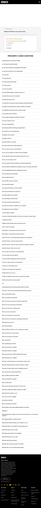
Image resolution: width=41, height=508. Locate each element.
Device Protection (4, 499)
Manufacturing (14, 503)
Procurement (14, 497)
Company (13, 490)
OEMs (2, 497)
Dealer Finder (24, 492)
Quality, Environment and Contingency (15, 500)
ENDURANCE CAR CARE (35, 493)
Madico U (33, 496)
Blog (22, 490)
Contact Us (5, 478)
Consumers (3, 490)
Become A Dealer (34, 490)
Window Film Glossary (24, 502)
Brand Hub (33, 501)
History (12, 492)
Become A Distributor (23, 498)
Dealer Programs (34, 498)
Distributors (3, 495)
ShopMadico (33, 503)
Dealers (2, 492)
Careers (12, 495)
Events (22, 504)
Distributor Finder (24, 495)
